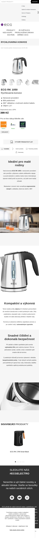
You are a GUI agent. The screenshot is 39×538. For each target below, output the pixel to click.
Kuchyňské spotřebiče (8, 47)
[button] (15, 461)
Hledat (35, 1)
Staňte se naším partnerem (29, 9)
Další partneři (5, 132)
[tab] (5, 148)
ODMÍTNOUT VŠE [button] (23, 526)
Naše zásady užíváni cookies (17, 530)
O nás (23, 6)
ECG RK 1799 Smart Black (19, 452)
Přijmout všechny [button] (12, 526)
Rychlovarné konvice (17, 47)
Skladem (3, 125)
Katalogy (24, 16)
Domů (2, 47)
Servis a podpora (26, 13)
